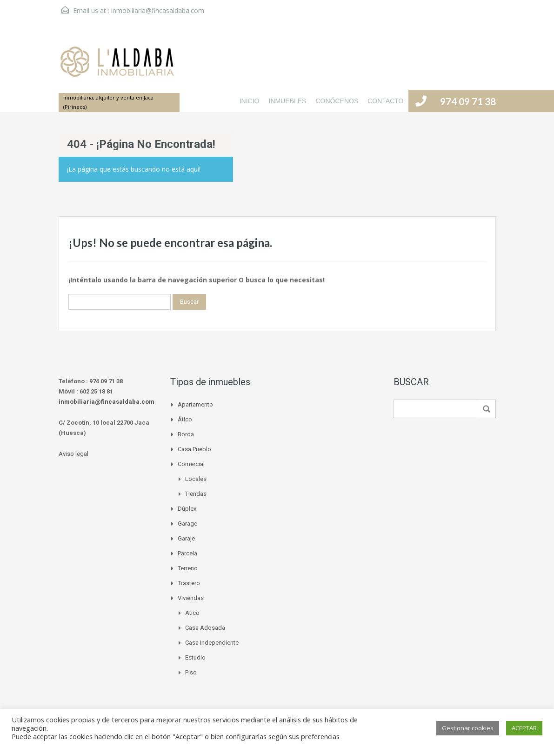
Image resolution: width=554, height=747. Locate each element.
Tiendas (196, 493)
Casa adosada (205, 627)
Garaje (186, 538)
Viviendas (191, 597)
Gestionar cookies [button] (468, 728)
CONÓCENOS (336, 101)
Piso (191, 672)
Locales (196, 478)
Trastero (189, 583)
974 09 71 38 (468, 101)
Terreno (188, 568)
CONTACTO (385, 101)
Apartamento (195, 404)
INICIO (250, 101)
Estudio (195, 657)
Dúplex (187, 508)
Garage (187, 523)
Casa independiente (212, 642)
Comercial (191, 463)
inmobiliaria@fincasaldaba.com (157, 10)
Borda (186, 434)
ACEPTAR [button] (524, 728)
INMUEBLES (288, 101)
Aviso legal (73, 453)
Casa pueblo (194, 449)
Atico (192, 612)
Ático (185, 419)
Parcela (187, 553)
